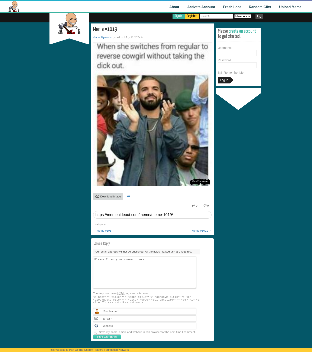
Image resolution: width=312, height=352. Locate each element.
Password (237, 63)
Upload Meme (290, 7)
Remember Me (231, 73)
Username (237, 51)
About (174, 7)
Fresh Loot (232, 7)
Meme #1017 (103, 230)
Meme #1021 (202, 230)
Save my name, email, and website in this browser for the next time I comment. (147, 332)
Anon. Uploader (102, 37)
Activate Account (201, 7)
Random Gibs (260, 7)
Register (192, 16)
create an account (242, 31)
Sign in (179, 16)
